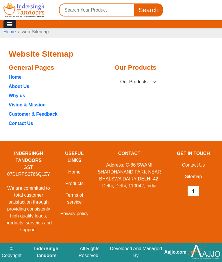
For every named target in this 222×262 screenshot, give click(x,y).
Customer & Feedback (33, 114)
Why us (17, 95)
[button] (193, 191)
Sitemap (193, 176)
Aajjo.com (175, 252)
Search (148, 10)
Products (74, 183)
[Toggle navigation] (9, 24)
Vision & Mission (27, 104)
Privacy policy (74, 213)
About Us (19, 86)
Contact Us (21, 123)
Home (9, 31)
